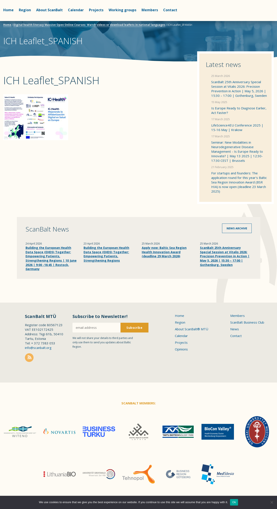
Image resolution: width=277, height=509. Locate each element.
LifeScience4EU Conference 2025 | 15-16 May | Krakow (237, 127)
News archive (237, 228)
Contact (170, 10)
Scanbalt (263, 20)
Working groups (122, 10)
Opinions (181, 349)
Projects (96, 10)
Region (25, 10)
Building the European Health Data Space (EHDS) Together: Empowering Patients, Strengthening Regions (106, 254)
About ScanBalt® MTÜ (191, 329)
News (234, 329)
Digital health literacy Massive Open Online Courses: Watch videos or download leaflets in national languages (89, 25)
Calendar (76, 10)
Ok (234, 502)
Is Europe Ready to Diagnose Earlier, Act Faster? (238, 110)
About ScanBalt (49, 10)
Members (150, 10)
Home (8, 10)
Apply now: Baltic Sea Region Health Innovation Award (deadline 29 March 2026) (164, 252)
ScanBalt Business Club (247, 322)
